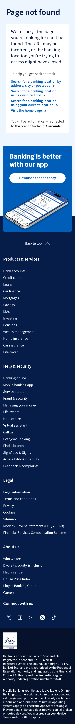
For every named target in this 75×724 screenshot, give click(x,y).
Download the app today (37, 178)
